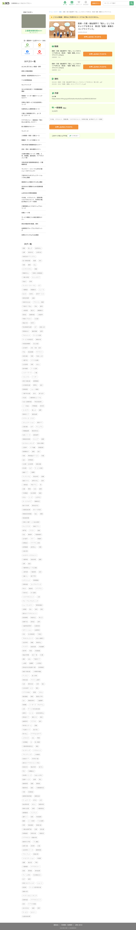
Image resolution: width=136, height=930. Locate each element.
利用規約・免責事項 (66, 925)
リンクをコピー (74, 135)
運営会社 (56, 925)
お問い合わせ (78, 925)
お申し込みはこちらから (92, 37)
